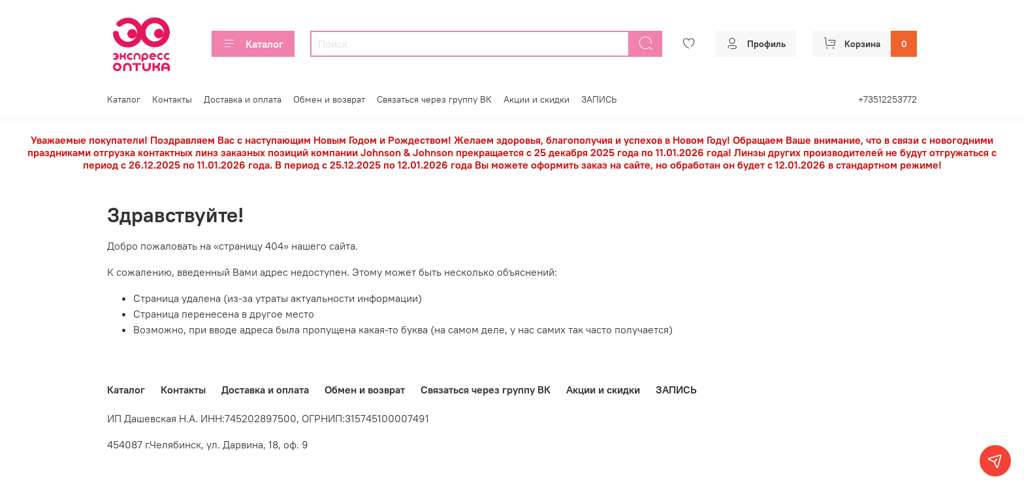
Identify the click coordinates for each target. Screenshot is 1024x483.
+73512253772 (887, 99)
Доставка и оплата (242, 99)
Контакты (172, 99)
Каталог (253, 43)
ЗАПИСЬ (598, 99)
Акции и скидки (536, 99)
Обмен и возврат (329, 99)
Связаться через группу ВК (434, 99)
